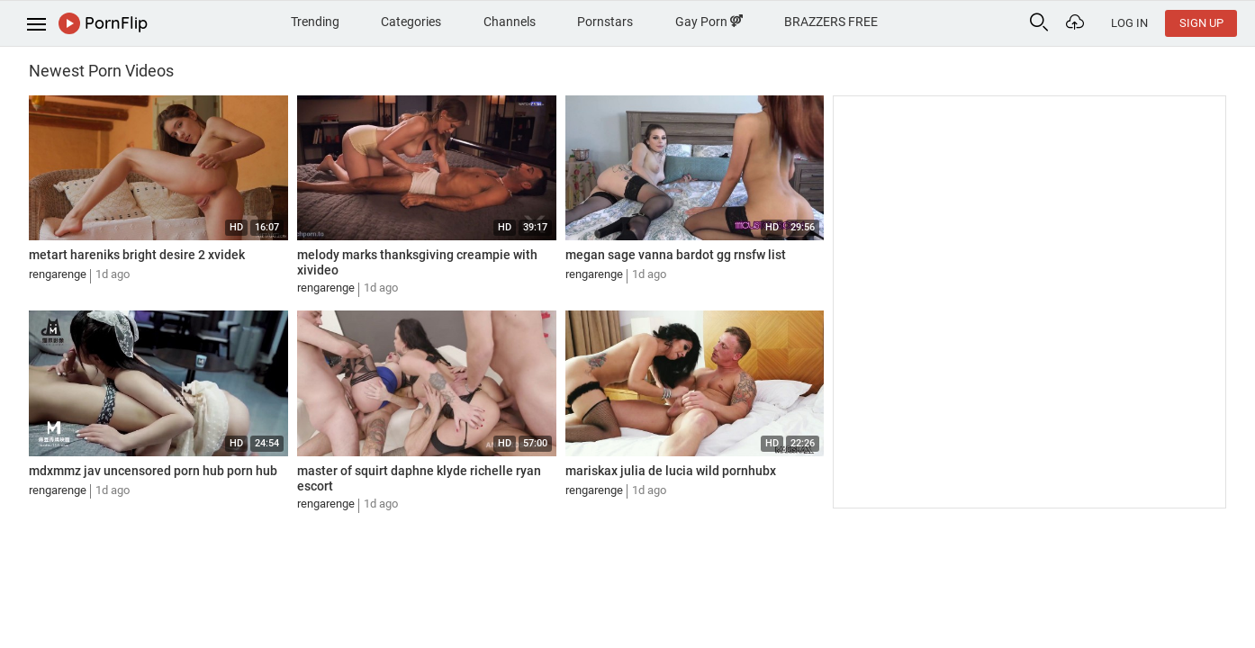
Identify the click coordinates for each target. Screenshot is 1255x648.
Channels (509, 21)
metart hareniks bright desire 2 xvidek (137, 255)
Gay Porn (709, 21)
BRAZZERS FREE (831, 21)
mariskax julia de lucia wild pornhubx (670, 471)
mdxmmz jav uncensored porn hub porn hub (153, 471)
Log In (1129, 23)
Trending (315, 21)
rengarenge (57, 274)
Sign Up (1201, 23)
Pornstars (605, 21)
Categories (411, 21)
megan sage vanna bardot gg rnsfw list (675, 255)
